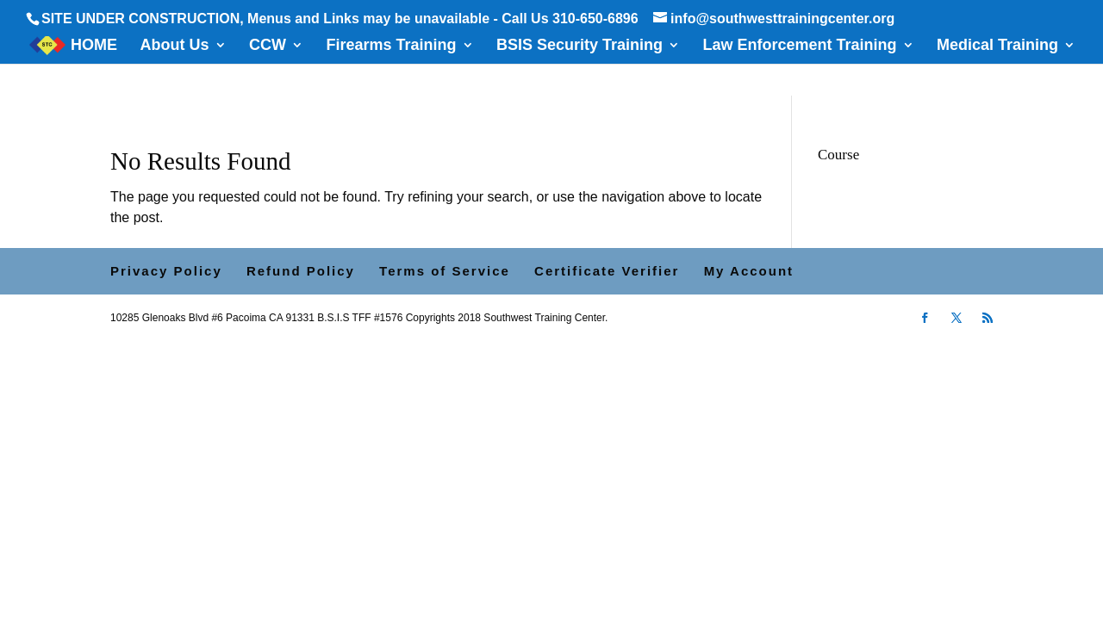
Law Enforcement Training (799, 46)
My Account (749, 271)
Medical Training (997, 46)
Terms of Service (444, 271)
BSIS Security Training (579, 46)
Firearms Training (391, 46)
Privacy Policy (166, 271)
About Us (174, 46)
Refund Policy (300, 271)
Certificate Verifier (606, 271)
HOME (94, 46)
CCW (267, 46)
